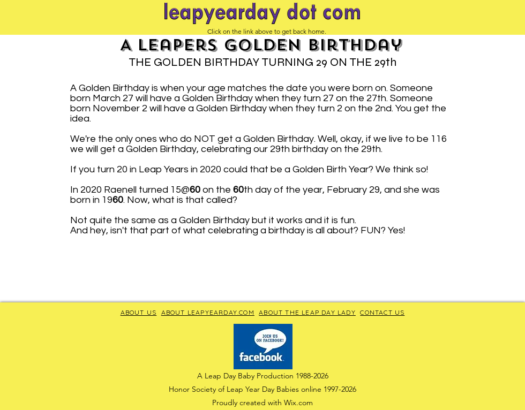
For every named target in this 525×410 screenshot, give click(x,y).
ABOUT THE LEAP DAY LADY (307, 312)
